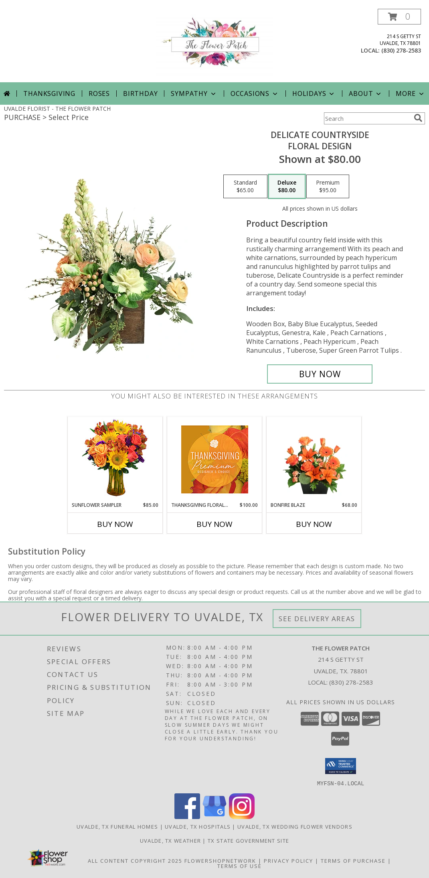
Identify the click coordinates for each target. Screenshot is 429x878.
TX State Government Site (248, 840)
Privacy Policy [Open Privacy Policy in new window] (288, 860)
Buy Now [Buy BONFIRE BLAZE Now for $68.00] (314, 524)
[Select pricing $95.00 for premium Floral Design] (328, 186)
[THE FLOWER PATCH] (215, 45)
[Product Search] (367, 118)
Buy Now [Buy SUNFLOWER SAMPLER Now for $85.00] (115, 524)
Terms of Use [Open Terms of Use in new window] (239, 865)
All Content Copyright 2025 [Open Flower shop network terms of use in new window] (135, 860)
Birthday (140, 93)
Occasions (255, 93)
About (365, 93)
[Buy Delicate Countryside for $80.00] (319, 374)
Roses (99, 93)
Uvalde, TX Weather (170, 840)
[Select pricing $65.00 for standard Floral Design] (245, 186)
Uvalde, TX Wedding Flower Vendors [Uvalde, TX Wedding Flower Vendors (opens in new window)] (294, 826)
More (410, 93)
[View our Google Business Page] (214, 816)
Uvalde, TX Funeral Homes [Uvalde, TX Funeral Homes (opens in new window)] (117, 826)
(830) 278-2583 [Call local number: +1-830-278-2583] (401, 50)
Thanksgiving (49, 93)
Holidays (314, 93)
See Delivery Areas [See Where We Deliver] (317, 618)
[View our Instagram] (242, 816)
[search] (418, 118)
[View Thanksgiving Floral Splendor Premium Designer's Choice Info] (214, 459)
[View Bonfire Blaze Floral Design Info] (314, 459)
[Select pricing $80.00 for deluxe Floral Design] (287, 186)
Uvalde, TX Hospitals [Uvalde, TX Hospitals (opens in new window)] (198, 826)
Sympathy (194, 93)
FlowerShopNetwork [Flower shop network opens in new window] (220, 860)
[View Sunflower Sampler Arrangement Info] (115, 459)
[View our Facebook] (187, 816)
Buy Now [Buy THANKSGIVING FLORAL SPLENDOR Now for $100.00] (214, 524)
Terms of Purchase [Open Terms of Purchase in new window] (353, 860)
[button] (399, 16)
